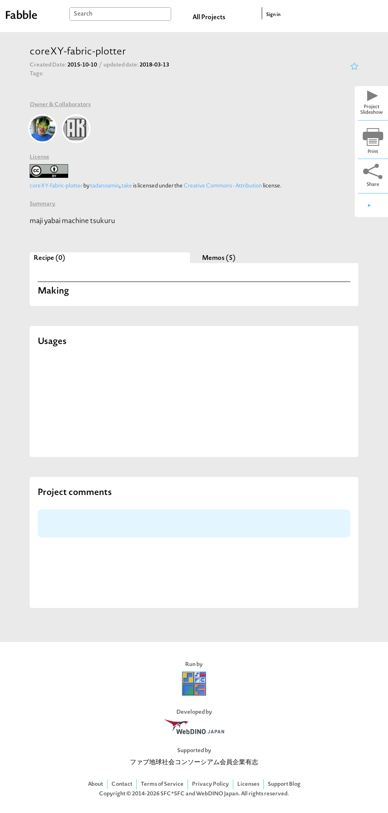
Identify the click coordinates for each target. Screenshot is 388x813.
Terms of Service (162, 784)
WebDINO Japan (217, 794)
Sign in (273, 14)
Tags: (36, 74)
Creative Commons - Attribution (223, 186)
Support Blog (284, 784)
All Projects (208, 17)
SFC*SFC (172, 794)
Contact (121, 784)
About (95, 784)
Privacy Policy (210, 784)
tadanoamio (104, 186)
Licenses (248, 784)
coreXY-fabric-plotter (56, 186)
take (126, 186)
